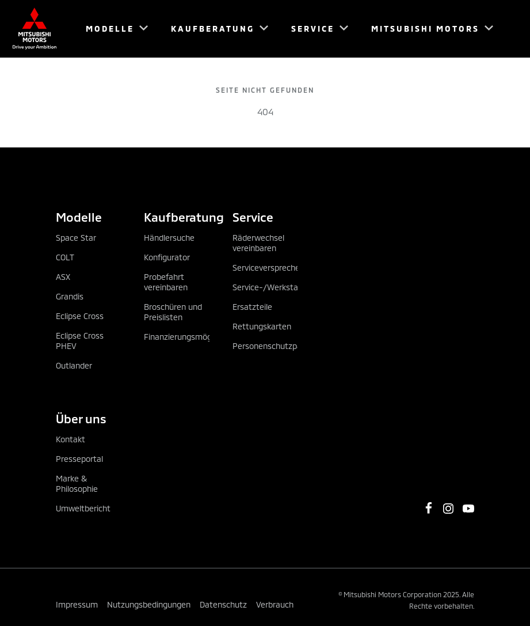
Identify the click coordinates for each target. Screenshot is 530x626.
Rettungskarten (261, 326)
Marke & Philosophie (77, 483)
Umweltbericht (83, 508)
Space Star (76, 237)
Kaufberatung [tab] (176, 217)
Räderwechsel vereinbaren (258, 243)
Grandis (69, 296)
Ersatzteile (252, 307)
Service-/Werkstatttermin (281, 287)
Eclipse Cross (80, 316)
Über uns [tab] (81, 418)
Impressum (77, 604)
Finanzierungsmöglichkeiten (195, 337)
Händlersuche (169, 237)
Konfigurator (167, 257)
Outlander (74, 365)
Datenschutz (223, 604)
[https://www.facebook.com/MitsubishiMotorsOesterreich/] (429, 508)
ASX (63, 277)
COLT (65, 257)
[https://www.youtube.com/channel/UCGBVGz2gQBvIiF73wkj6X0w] (468, 508)
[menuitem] (111, 29)
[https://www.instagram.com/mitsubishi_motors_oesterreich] (448, 508)
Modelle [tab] (79, 217)
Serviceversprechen (268, 267)
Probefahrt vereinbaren (166, 282)
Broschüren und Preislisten (173, 312)
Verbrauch (274, 604)
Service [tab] (252, 217)
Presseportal (79, 459)
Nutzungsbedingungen (148, 604)
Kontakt (70, 439)
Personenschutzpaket (273, 346)
